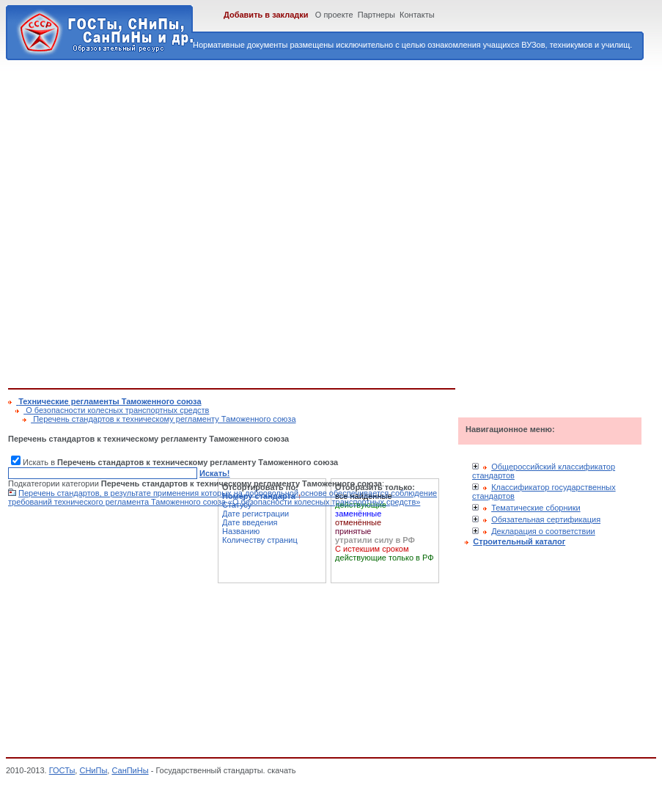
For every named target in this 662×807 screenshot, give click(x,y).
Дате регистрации (255, 513)
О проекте (334, 14)
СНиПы (93, 770)
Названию (241, 531)
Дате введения (250, 522)
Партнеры (376, 14)
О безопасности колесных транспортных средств (116, 410)
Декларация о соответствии (543, 531)
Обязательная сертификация (545, 519)
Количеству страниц (260, 540)
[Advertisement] (154, 221)
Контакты (417, 14)
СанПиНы (129, 770)
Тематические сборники (536, 507)
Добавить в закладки (266, 14)
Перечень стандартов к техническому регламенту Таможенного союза (163, 419)
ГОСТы (62, 770)
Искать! (214, 473)
